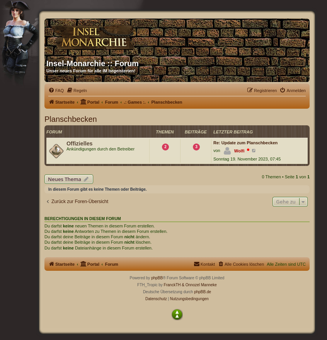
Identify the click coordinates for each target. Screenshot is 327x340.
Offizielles (79, 143)
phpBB (157, 278)
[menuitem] (56, 90)
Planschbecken (70, 119)
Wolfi (239, 151)
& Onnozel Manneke (199, 285)
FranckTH (172, 285)
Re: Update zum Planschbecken (245, 142)
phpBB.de (202, 292)
